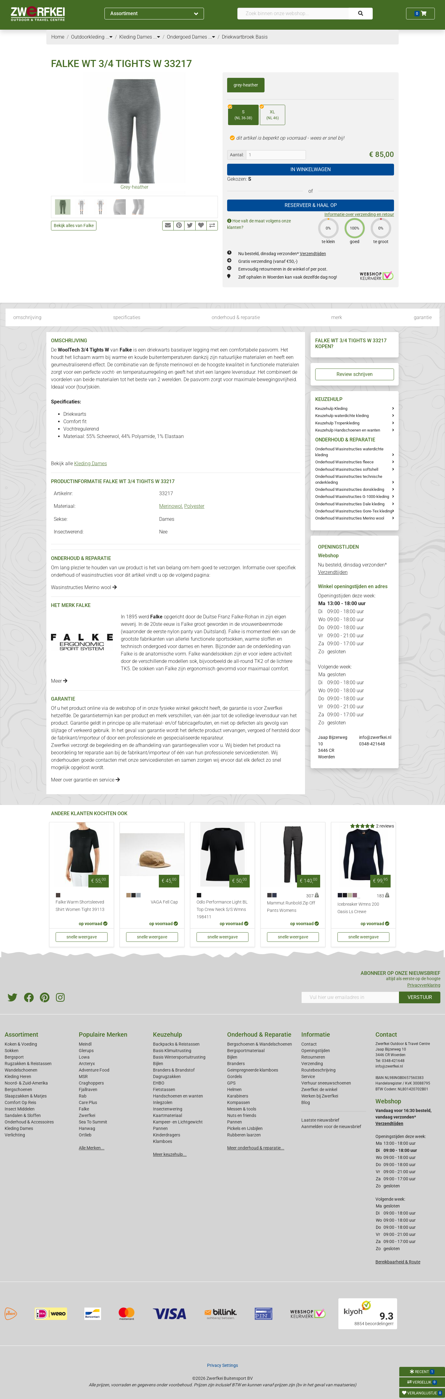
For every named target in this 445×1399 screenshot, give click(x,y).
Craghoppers (91, 1083)
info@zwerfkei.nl (375, 737)
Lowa (84, 1057)
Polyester (194, 506)
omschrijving (27, 317)
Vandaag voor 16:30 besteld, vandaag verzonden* (403, 1117)
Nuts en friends (241, 1115)
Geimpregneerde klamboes (252, 1070)
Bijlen (158, 1063)
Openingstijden (315, 1050)
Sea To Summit (93, 1121)
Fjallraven (88, 1089)
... (109, 37)
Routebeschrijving (318, 1070)
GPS (231, 1083)
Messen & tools (241, 1108)
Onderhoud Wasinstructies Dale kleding (349, 504)
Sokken (12, 1050)
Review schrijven (355, 374)
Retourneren (313, 1057)
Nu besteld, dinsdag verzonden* (282, 253)
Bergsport (14, 1057)
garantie (423, 317)
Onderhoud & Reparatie (259, 1034)
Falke (84, 1108)
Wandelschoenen (21, 1070)
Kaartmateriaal (167, 1115)
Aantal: (237, 154)
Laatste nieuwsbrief (320, 1120)
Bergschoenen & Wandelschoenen (259, 1044)
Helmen (234, 1089)
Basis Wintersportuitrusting (179, 1057)
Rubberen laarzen (244, 1134)
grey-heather (246, 84)
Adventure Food (94, 1070)
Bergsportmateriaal (246, 1050)
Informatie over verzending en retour (359, 214)
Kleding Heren (18, 1076)
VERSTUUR (420, 997)
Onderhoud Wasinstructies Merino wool (349, 518)
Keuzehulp (167, 1034)
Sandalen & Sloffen (23, 1115)
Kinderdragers (166, 1134)
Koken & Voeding (21, 1044)
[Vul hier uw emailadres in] (350, 997)
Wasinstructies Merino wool (84, 587)
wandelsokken (217, 654)
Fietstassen (164, 1089)
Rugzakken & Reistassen (28, 1063)
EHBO (158, 1083)
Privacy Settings (222, 1365)
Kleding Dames (90, 463)
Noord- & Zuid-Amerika (26, 1083)
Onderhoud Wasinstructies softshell (346, 469)
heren (207, 646)
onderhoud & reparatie (236, 317)
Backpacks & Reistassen (176, 1044)
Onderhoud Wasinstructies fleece (344, 462)
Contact (309, 1044)
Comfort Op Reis (20, 1102)
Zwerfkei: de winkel (319, 1089)
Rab (83, 1095)
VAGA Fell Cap (164, 902)
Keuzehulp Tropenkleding (337, 423)
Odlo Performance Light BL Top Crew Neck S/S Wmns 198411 (222, 910)
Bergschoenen (18, 1089)
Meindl (85, 1044)
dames (185, 646)
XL (269, 113)
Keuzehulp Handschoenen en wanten (347, 430)
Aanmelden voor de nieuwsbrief (331, 1126)
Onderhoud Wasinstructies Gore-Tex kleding (353, 511)
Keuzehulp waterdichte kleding (342, 415)
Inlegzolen (162, 1102)
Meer (59, 681)
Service (308, 1076)
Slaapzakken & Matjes (26, 1095)
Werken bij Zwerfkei (319, 1095)
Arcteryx (87, 1063)
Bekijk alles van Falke (74, 225)
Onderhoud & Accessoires (29, 1121)
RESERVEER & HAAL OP (311, 205)
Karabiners (237, 1095)
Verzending (312, 1063)
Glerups (86, 1050)
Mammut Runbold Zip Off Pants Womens (291, 906)
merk (336, 317)
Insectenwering (167, 1108)
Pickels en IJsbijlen (245, 1128)
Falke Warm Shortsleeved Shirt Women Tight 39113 (80, 906)
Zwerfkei (87, 1115)
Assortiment (154, 13)
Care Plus (88, 1102)
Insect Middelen (20, 1108)
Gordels (234, 1076)
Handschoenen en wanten (178, 1095)
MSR (83, 1076)
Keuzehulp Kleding (331, 408)
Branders (236, 1063)
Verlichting (15, 1134)
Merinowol (170, 506)
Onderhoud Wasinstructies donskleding (349, 489)
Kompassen (238, 1102)
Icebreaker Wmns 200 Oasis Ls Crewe (358, 908)
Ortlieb (85, 1134)
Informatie (315, 1034)
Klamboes (162, 1141)
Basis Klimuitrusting (172, 1050)
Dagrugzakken (167, 1076)
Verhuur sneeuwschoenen (326, 1083)
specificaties (126, 317)
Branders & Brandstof (174, 1070)
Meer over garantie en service (85, 780)
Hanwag (87, 1128)
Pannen (234, 1121)
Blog (305, 1102)
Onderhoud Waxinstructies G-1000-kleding (352, 496)
